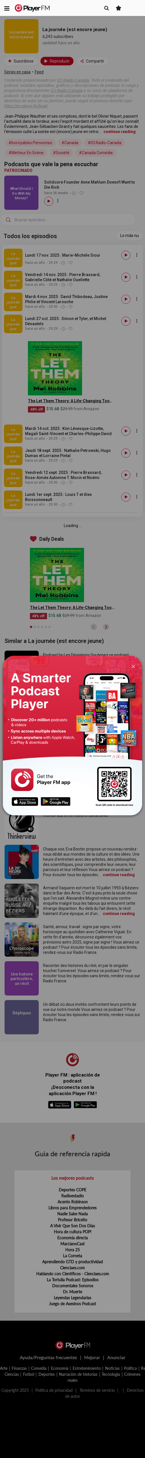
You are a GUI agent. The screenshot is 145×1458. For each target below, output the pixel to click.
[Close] (133, 666)
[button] (6, 8)
